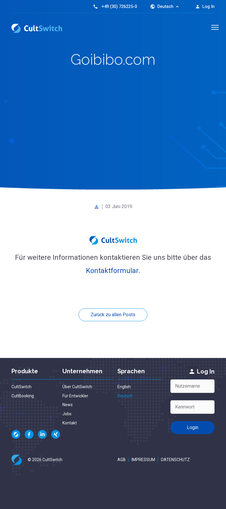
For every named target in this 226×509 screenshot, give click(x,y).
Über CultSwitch (77, 386)
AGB (121, 459)
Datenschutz (175, 459)
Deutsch (125, 396)
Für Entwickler (75, 396)
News (67, 404)
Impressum (143, 459)
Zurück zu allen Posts (113, 314)
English (124, 386)
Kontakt (69, 423)
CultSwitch (21, 386)
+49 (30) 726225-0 (119, 6)
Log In (205, 6)
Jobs (67, 413)
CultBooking (22, 396)
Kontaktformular (112, 271)
